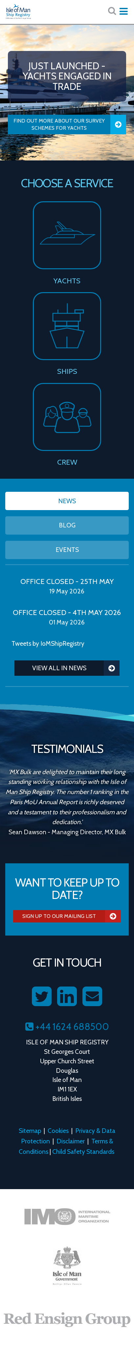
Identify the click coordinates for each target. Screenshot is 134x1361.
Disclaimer (70, 1141)
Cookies (58, 1131)
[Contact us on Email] (92, 997)
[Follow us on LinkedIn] (67, 997)
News (67, 501)
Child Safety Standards (83, 1151)
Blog (67, 525)
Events (67, 550)
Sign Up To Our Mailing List (71, 916)
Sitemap (30, 1131)
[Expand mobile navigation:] (123, 11)
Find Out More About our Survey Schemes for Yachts (69, 125)
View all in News (76, 667)
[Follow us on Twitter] (42, 997)
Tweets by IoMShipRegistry (47, 643)
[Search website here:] (112, 11)
